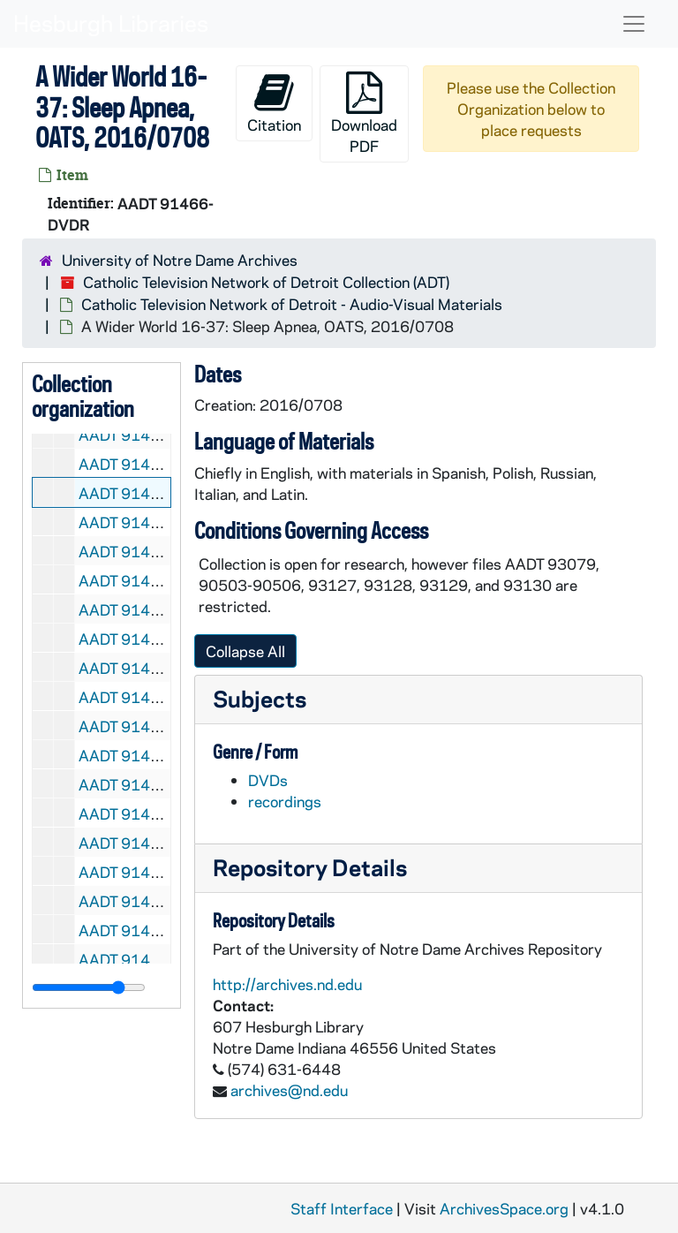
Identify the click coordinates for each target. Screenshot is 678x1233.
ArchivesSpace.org (504, 1208)
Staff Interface (341, 1208)
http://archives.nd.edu (287, 984)
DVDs (268, 780)
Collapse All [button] (245, 651)
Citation (274, 103)
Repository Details (310, 866)
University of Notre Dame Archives (180, 259)
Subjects (259, 698)
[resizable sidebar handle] (89, 987)
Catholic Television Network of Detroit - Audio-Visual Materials (291, 304)
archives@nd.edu (289, 1090)
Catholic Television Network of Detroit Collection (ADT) (266, 281)
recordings (284, 801)
